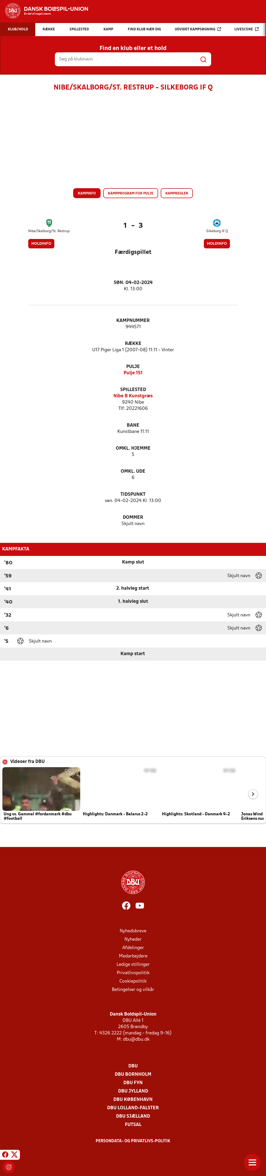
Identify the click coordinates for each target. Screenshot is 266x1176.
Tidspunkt (133, 494)
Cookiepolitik (133, 981)
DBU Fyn (133, 1083)
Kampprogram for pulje (130, 193)
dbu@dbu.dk (136, 1039)
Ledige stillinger (133, 964)
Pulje (133, 367)
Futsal (133, 1125)
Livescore (246, 29)
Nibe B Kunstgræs (133, 396)
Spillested (133, 390)
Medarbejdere (133, 956)
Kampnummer (133, 321)
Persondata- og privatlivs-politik (133, 1141)
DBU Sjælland (133, 1116)
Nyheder (133, 939)
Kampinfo (87, 193)
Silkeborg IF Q (217, 231)
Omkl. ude (133, 471)
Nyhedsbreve (133, 931)
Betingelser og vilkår (133, 990)
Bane (133, 425)
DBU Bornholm (133, 1074)
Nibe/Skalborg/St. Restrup (49, 231)
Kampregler (176, 193)
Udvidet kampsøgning (198, 29)
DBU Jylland (133, 1091)
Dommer (133, 517)
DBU (133, 1066)
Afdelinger (133, 948)
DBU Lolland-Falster (133, 1108)
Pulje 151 (133, 373)
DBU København (133, 1099)
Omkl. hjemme (133, 448)
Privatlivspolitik (133, 973)
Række (133, 344)
